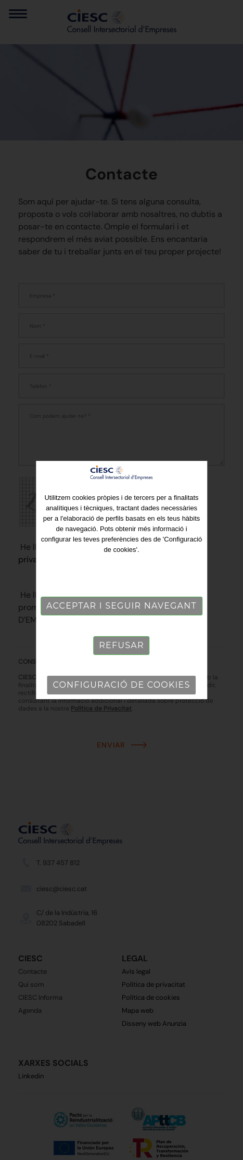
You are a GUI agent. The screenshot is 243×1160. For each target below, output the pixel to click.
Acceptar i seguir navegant (121, 606)
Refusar (121, 645)
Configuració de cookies (121, 685)
